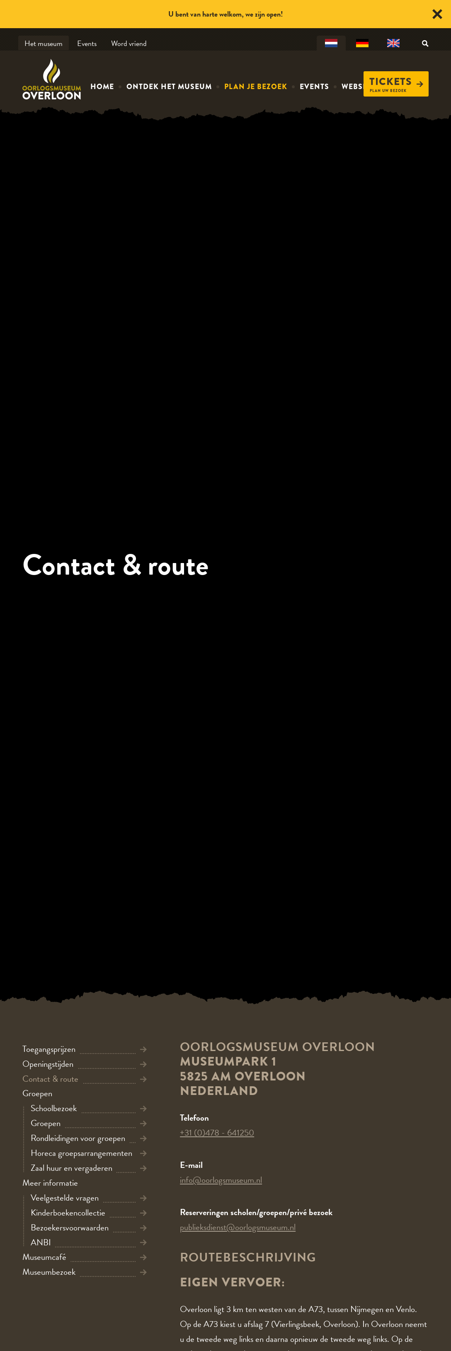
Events (87, 43)
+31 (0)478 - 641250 (217, 1132)
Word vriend (129, 43)
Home (102, 86)
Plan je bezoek (255, 86)
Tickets (396, 81)
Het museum (43, 43)
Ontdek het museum (169, 86)
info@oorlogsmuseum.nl (221, 1180)
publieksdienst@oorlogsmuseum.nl (238, 1227)
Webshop (361, 86)
